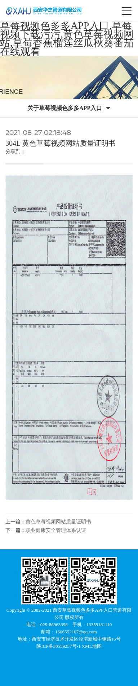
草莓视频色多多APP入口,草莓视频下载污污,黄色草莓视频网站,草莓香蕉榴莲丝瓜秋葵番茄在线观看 (67, 38)
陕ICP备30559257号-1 (58, 646)
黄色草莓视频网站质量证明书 (58, 521)
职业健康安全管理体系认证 (56, 530)
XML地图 (92, 646)
